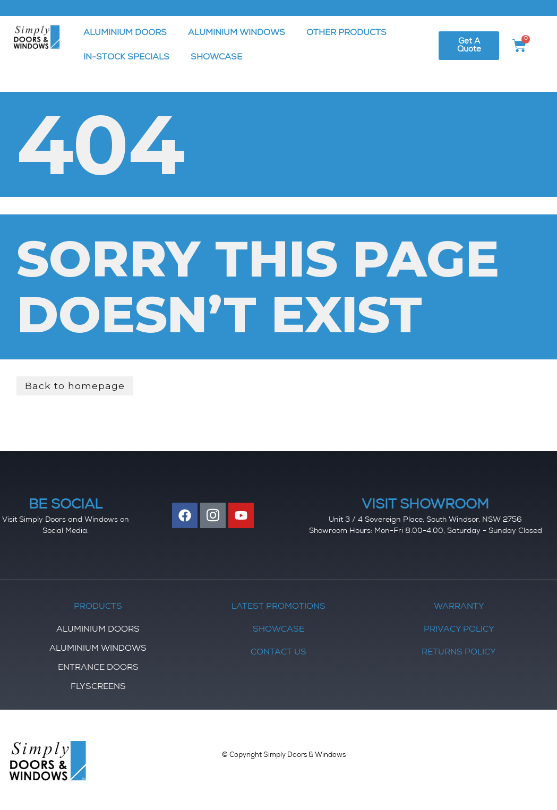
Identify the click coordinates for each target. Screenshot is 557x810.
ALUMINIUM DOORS (125, 33)
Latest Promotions (278, 607)
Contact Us (278, 653)
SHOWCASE (216, 58)
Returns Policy (459, 653)
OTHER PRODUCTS (346, 33)
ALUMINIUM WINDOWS (236, 33)
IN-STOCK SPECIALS (126, 58)
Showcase (278, 630)
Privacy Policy (459, 630)
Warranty (459, 607)
